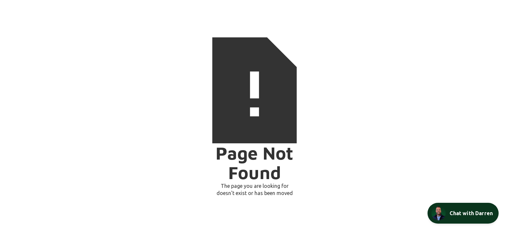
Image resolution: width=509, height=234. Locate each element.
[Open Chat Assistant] (463, 213)
